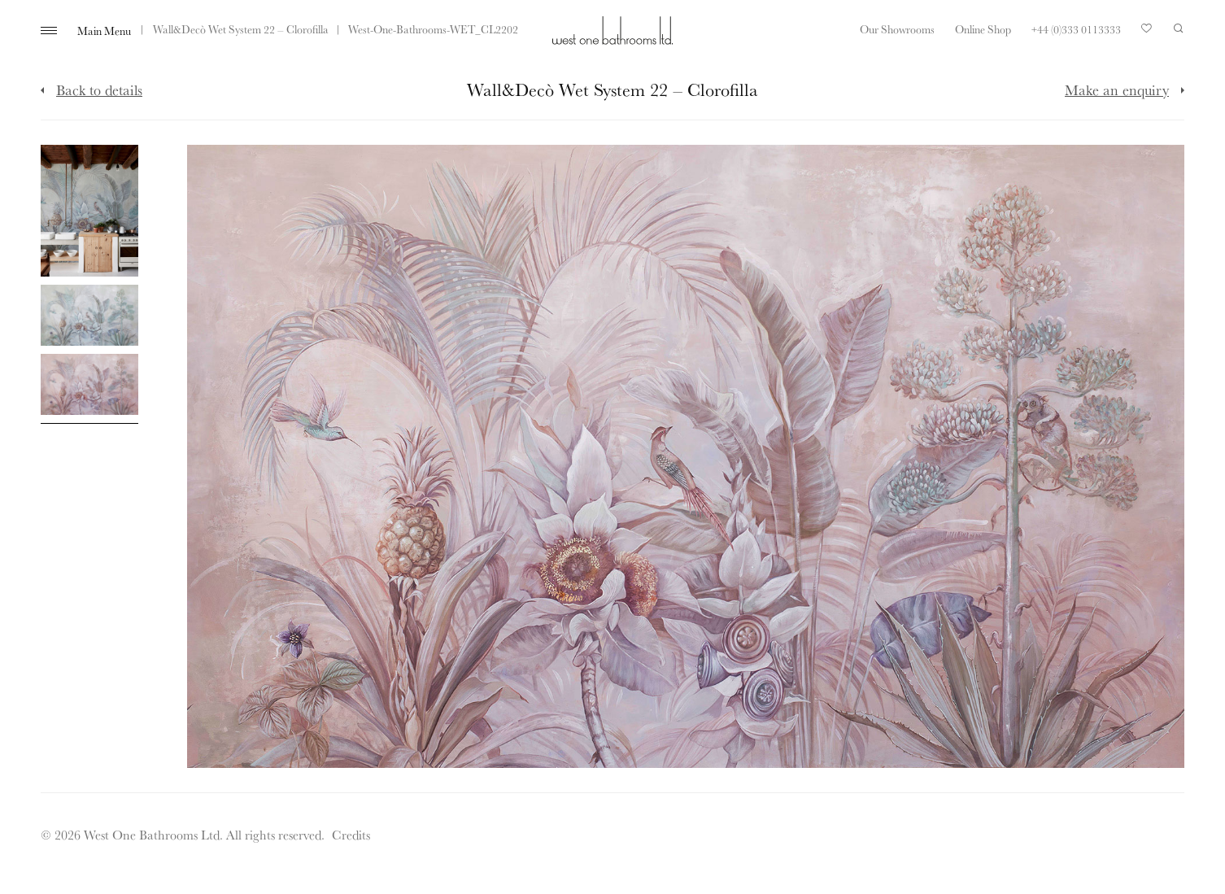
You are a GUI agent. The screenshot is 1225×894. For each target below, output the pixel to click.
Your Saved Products (1147, 32)
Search (1178, 28)
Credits (351, 835)
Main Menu (104, 31)
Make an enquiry (1117, 89)
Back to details (99, 89)
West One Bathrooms (612, 30)
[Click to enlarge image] (89, 211)
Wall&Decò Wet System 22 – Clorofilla (241, 29)
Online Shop (983, 29)
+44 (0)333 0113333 (1076, 29)
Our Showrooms (897, 29)
